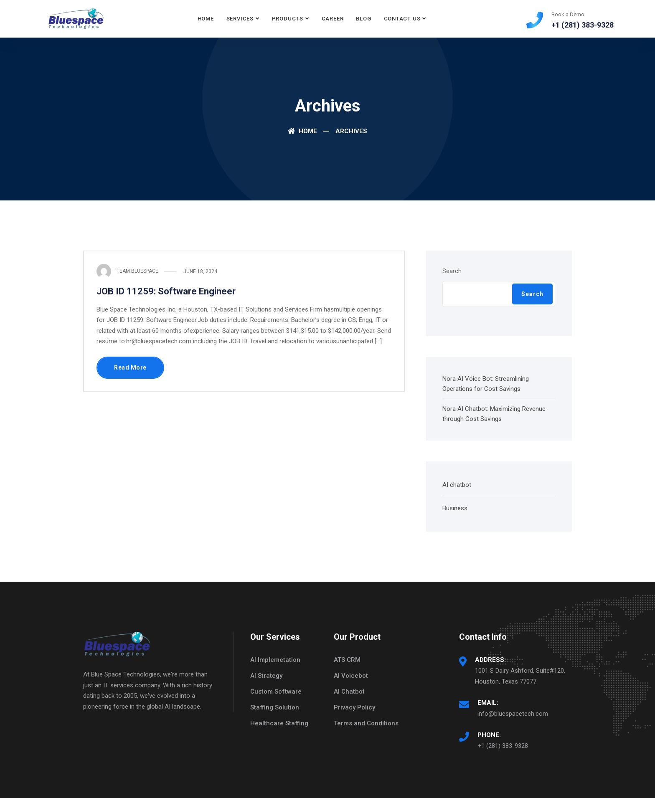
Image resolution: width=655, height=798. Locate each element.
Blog (363, 18)
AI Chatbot (349, 691)
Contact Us (402, 18)
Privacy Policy (354, 707)
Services (240, 18)
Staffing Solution (274, 707)
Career (333, 18)
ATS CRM (347, 660)
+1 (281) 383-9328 (502, 746)
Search (452, 271)
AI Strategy (266, 675)
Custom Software (276, 691)
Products (287, 18)
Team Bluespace (137, 271)
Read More (130, 367)
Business (454, 508)
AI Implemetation (275, 660)
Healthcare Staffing (279, 723)
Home (206, 18)
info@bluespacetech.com (512, 713)
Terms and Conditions (366, 723)
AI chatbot (456, 485)
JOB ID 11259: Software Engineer (166, 291)
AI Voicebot (351, 675)
